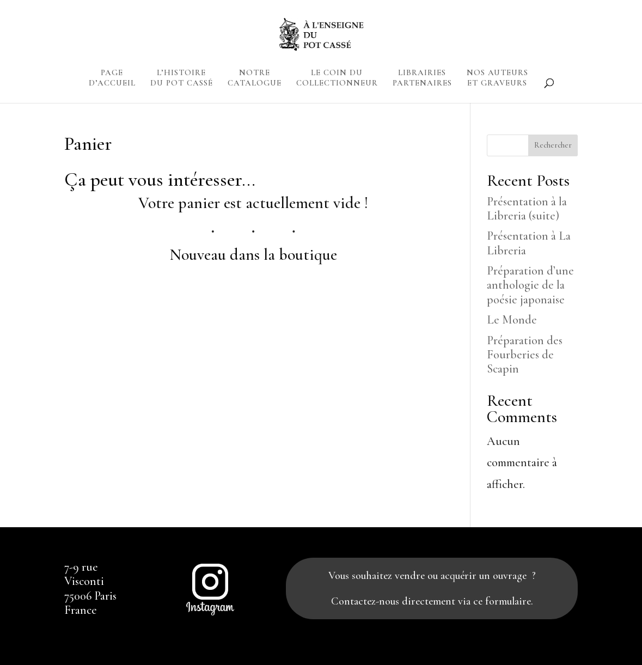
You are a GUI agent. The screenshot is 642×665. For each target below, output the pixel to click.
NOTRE (255, 79)
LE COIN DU (337, 79)
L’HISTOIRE (181, 79)
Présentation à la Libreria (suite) (527, 208)
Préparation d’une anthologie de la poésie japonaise (530, 285)
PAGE (112, 79)
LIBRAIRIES (422, 79)
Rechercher (553, 145)
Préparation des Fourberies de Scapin (524, 354)
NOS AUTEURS (497, 79)
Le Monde (512, 320)
